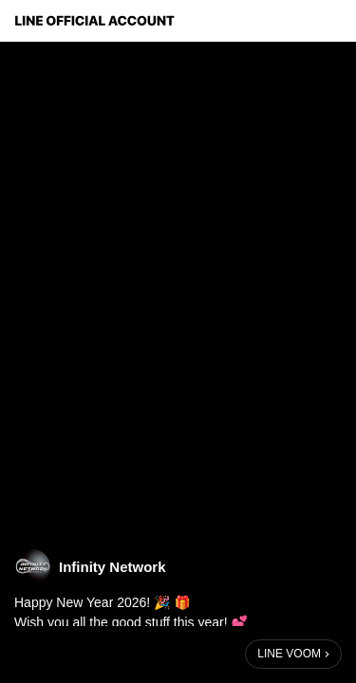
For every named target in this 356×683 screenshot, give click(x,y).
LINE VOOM (289, 653)
